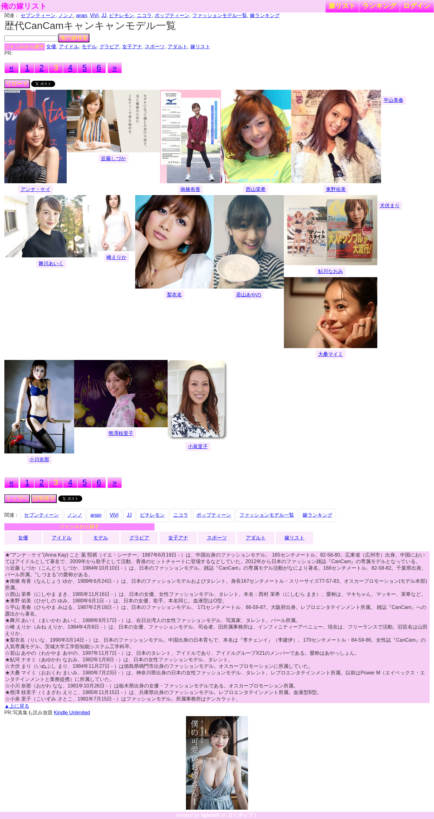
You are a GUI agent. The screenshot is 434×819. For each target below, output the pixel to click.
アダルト (178, 46)
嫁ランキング (265, 15)
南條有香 (190, 189)
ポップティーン (172, 15)
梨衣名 (174, 294)
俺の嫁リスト (24, 6)
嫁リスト (342, 5)
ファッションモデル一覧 (219, 15)
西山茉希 (256, 189)
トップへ (17, 499)
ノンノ (65, 15)
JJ (103, 15)
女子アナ (132, 46)
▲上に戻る (16, 706)
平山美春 (393, 100)
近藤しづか (113, 158)
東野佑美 (336, 189)
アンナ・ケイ (35, 189)
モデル (89, 46)
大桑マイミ (330, 354)
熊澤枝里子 (120, 433)
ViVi (94, 15)
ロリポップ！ (243, 815)
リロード (17, 84)
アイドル (69, 46)
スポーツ (155, 46)
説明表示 (44, 499)
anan (81, 15)
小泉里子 (198, 446)
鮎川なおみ (330, 271)
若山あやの (248, 294)
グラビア (109, 46)
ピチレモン (121, 15)
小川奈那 (39, 459)
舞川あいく (51, 263)
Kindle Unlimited (72, 712)
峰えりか (116, 257)
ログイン (417, 5)
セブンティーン (38, 15)
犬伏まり (390, 205)
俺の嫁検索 (74, 38)
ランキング (379, 5)
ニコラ (144, 15)
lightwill (210, 815)
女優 (51, 46)
